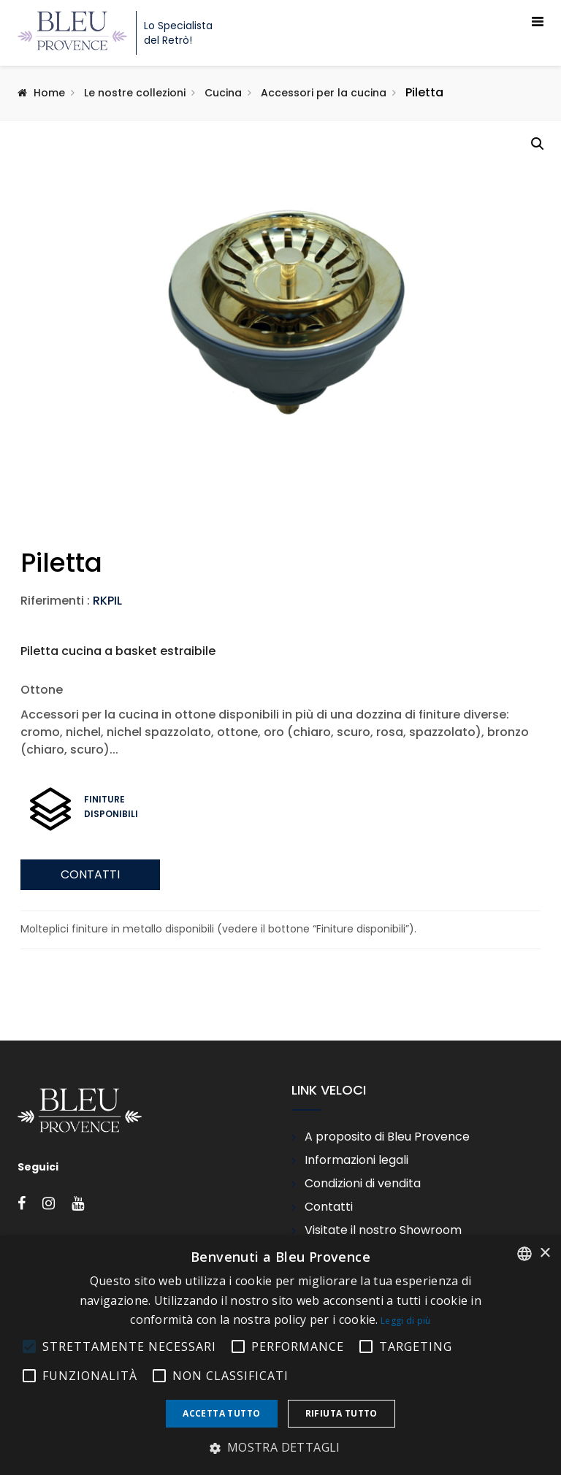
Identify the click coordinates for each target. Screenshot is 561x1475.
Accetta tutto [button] (221, 1413)
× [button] (544, 1253)
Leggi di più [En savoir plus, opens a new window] (406, 1320)
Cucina (223, 92)
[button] (537, 144)
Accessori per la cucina (323, 92)
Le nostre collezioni (135, 92)
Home (49, 92)
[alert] (280, 1355)
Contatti (90, 994)
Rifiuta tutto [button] (341, 1413)
